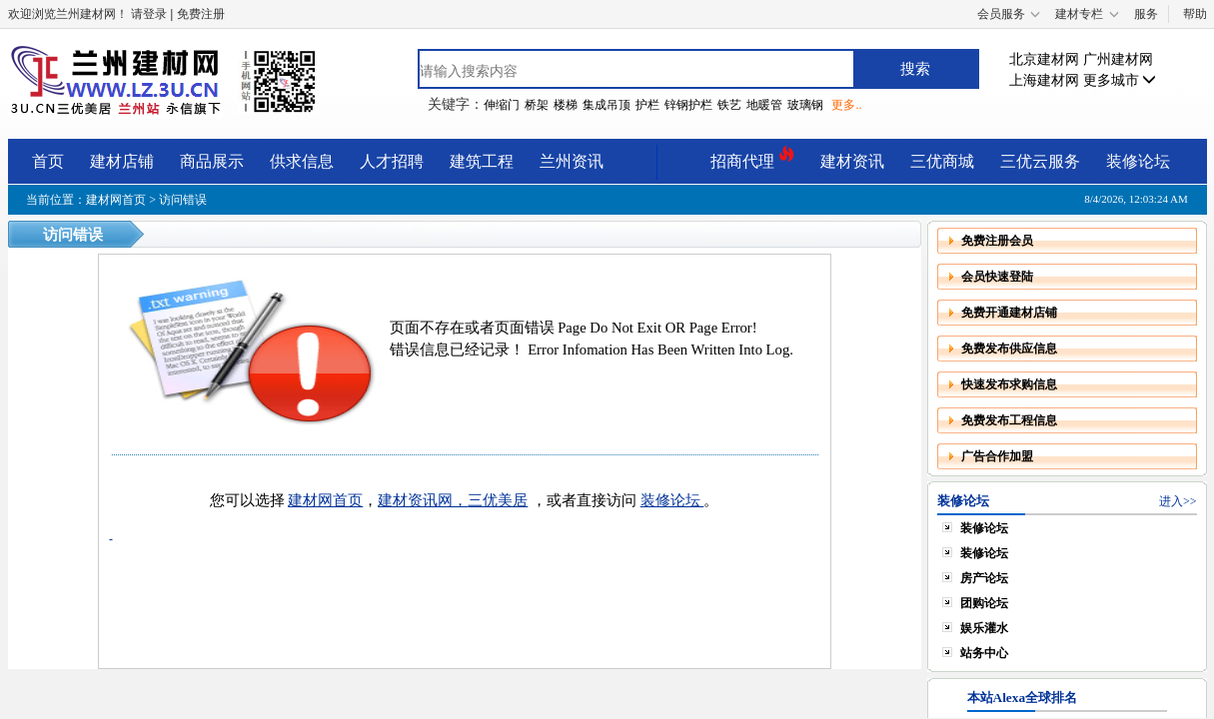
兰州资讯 (572, 161)
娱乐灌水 (984, 628)
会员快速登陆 (997, 277)
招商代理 (752, 158)
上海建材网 (1044, 80)
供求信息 (302, 161)
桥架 (537, 105)
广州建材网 (1118, 59)
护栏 (647, 105)
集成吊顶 (606, 105)
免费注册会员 (997, 241)
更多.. (846, 105)
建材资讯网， (423, 500)
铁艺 (729, 105)
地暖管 (764, 105)
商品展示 (212, 161)
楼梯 (566, 105)
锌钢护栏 (688, 105)
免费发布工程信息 (1009, 420)
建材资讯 (852, 161)
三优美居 (498, 500)
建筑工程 (482, 161)
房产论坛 (984, 578)
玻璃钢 (805, 105)
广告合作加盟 (997, 456)
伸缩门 (502, 105)
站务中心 (984, 653)
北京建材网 (1044, 59)
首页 (48, 161)
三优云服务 (1040, 161)
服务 (1146, 14)
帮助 (1195, 14)
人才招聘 (392, 161)
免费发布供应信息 (1009, 349)
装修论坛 (1138, 161)
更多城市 (1120, 80)
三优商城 (942, 161)
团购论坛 (984, 603)
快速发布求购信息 (1009, 384)
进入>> (1178, 501)
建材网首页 (116, 200)
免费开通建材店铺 (1009, 313)
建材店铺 (122, 161)
